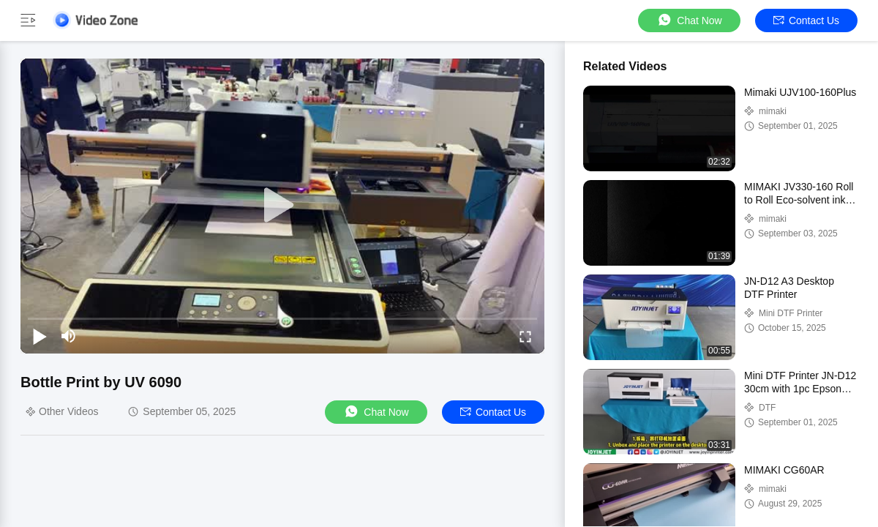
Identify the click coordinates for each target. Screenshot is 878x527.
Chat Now (688, 20)
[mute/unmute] (68, 336)
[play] (282, 205)
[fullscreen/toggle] (525, 336)
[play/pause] (39, 336)
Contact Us (806, 20)
